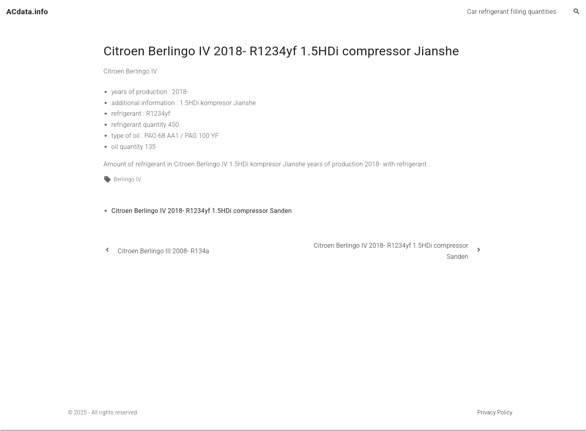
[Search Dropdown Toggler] (576, 12)
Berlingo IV (127, 179)
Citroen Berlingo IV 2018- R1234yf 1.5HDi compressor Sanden (201, 211)
